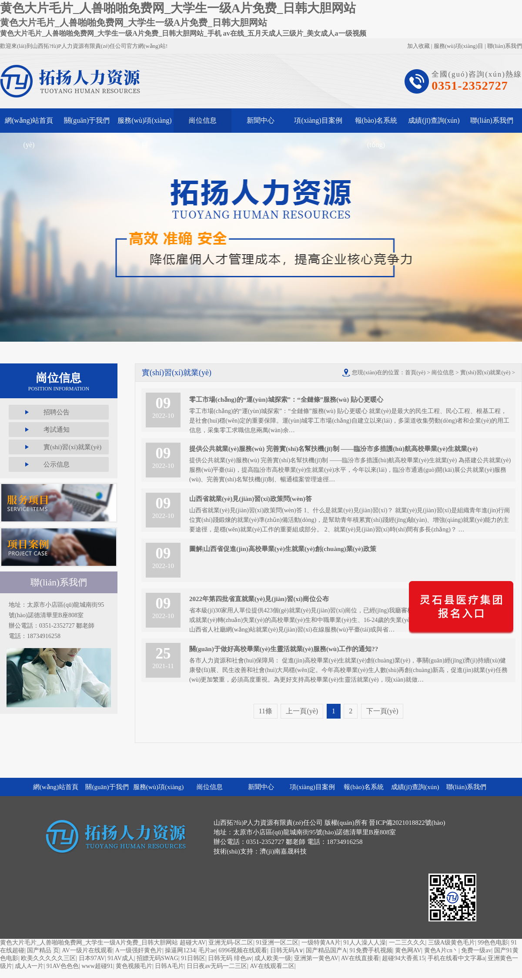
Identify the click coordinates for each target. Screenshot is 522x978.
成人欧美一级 (272, 958)
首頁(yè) (415, 372)
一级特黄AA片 (321, 942)
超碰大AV (193, 942)
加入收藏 (418, 46)
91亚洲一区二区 (277, 942)
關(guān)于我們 (87, 120)
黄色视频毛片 (134, 966)
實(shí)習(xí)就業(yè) (72, 447)
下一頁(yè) (382, 711)
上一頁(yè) (302, 711)
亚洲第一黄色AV (316, 958)
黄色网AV (408, 950)
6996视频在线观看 (242, 950)
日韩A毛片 (169, 966)
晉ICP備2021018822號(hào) (407, 822)
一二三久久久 (407, 942)
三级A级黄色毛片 (451, 942)
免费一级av (476, 950)
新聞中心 (260, 120)
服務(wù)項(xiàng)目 (458, 46)
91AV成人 (120, 958)
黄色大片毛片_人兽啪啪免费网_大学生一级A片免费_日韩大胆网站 (89, 942)
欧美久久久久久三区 (48, 958)
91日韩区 (193, 958)
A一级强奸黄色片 (138, 950)
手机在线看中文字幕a (456, 958)
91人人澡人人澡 (364, 942)
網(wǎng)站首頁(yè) (29, 125)
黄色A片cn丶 (441, 950)
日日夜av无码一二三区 (217, 966)
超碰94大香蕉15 (403, 958)
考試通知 (57, 429)
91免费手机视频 (371, 950)
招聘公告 (57, 412)
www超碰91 (97, 966)
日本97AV (92, 958)
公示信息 (57, 464)
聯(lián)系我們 (504, 46)
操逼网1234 (180, 950)
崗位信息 (203, 120)
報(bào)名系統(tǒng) (376, 125)
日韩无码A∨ (286, 950)
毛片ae (207, 950)
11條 (265, 711)
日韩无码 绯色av (230, 958)
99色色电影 (493, 942)
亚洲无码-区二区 (230, 942)
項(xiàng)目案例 (318, 120)
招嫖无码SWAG (157, 958)
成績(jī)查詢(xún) (433, 120)
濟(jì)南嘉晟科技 (283, 851)
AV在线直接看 (360, 958)
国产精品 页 (43, 950)
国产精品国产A (326, 950)
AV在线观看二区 (272, 966)
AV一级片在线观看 (87, 950)
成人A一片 (29, 966)
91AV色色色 (63, 966)
